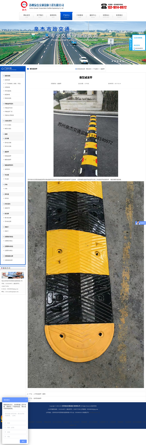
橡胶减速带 (8, 159)
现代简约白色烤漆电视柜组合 (73, 42)
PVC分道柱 (8, 125)
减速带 (7, 152)
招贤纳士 (106, 16)
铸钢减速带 (8, 156)
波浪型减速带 (37, 398)
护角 (6, 184)
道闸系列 (7, 169)
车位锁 (7, 175)
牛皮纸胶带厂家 (67, 422)
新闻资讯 (53, 16)
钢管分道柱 (8, 128)
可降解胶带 (84, 422)
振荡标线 (7, 94)
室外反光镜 (8, 146)
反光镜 (7, 138)
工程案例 (79, 16)
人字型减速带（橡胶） (40, 394)
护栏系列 (7, 204)
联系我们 (119, 16)
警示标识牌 (8, 218)
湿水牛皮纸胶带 (29, 422)
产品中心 (66, 16)
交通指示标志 (9, 236)
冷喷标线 (7, 87)
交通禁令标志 (9, 246)
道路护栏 (7, 208)
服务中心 (92, 16)
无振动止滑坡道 (9, 115)
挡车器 (7, 194)
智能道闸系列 (9, 165)
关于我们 (39, 16)
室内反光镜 (8, 142)
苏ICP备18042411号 (94, 412)
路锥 (6, 134)
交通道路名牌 (9, 256)
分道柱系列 (8, 121)
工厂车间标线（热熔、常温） (13, 83)
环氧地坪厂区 (8, 111)
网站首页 (26, 16)
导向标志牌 (8, 221)
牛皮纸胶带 (39, 422)
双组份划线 (8, 98)
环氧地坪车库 (8, 108)
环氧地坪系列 (9, 104)
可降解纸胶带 (47, 422)
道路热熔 (7, 80)
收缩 (130, 44)
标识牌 (7, 213)
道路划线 (7, 76)
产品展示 (96, 69)
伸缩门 (7, 227)
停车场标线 (8, 91)
